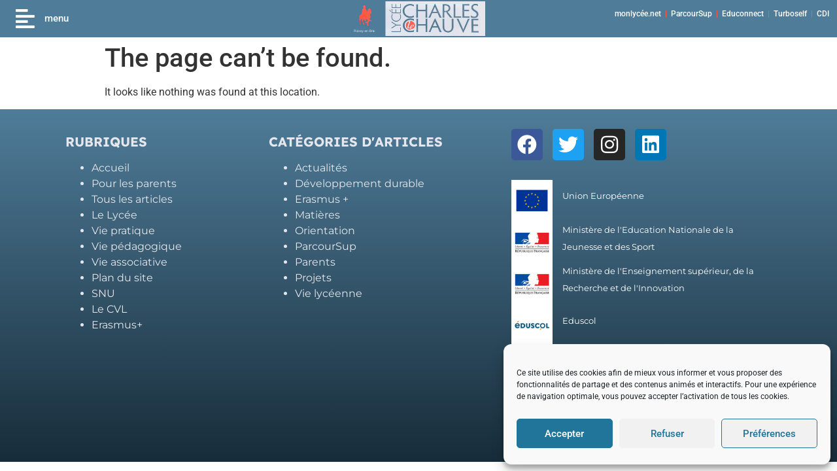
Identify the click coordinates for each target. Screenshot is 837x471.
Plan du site (122, 277)
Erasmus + (322, 199)
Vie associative (129, 262)
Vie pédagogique (137, 246)
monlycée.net (638, 13)
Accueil (110, 168)
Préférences (769, 434)
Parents (315, 262)
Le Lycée (114, 215)
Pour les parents (134, 183)
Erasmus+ (117, 325)
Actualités (321, 168)
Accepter (564, 434)
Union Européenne (603, 196)
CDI (823, 13)
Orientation (325, 230)
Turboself (790, 13)
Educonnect (743, 13)
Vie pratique (123, 230)
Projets (313, 277)
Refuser (667, 434)
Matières (317, 215)
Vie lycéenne (328, 293)
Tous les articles (132, 199)
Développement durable (359, 183)
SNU (103, 293)
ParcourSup (691, 13)
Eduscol (579, 321)
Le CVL (109, 309)
